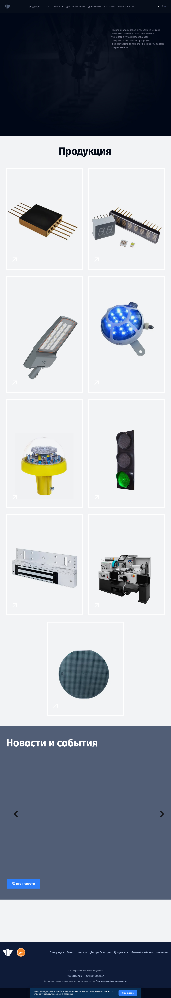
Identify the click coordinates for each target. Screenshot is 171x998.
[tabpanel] (91, 74)
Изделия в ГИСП (127, 6)
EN (165, 6)
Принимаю (128, 993)
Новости (58, 6)
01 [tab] (8, 48)
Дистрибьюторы (75, 6)
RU (159, 6)
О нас (47, 6)
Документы (94, 6)
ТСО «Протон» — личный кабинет (85, 976)
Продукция (34, 6)
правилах (68, 994)
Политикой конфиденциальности (111, 981)
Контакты (109, 6)
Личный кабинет (142, 952)
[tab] (8, 58)
